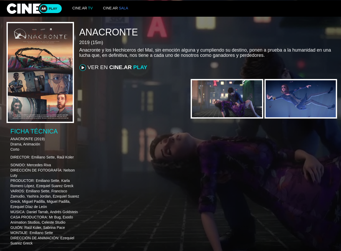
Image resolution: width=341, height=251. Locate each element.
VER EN (113, 67)
